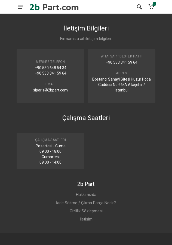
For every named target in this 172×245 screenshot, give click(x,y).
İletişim (86, 219)
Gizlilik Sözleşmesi (86, 211)
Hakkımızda (86, 194)
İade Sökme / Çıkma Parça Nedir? (86, 202)
